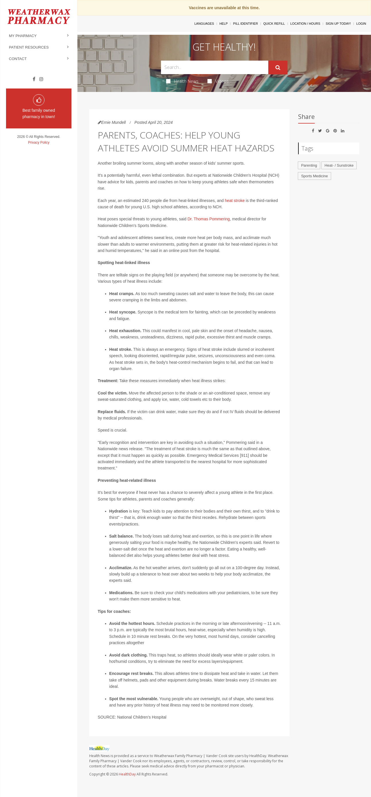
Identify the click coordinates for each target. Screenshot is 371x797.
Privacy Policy (39, 142)
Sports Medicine (314, 176)
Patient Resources (29, 47)
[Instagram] (41, 79)
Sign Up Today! (338, 23)
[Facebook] (34, 79)
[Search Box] (214, 67)
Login (361, 23)
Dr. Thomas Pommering (208, 219)
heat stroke (234, 200)
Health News (182, 81)
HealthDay (127, 774)
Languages (204, 23)
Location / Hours (305, 23)
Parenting (309, 165)
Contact (18, 59)
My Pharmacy (23, 36)
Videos (218, 81)
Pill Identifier (245, 23)
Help (224, 23)
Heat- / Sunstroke (339, 165)
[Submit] (278, 67)
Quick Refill (274, 23)
